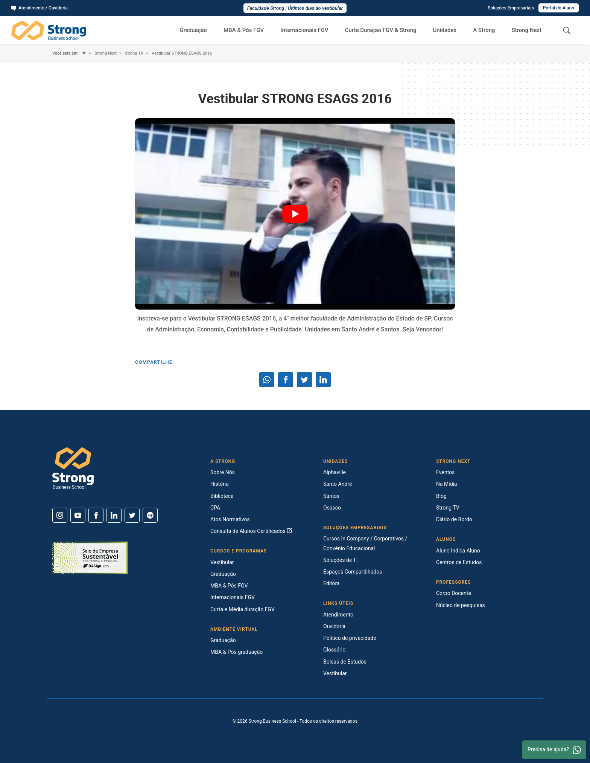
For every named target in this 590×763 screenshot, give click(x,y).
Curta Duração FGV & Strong (381, 30)
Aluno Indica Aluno (458, 551)
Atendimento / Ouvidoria (39, 8)
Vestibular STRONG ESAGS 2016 (181, 53)
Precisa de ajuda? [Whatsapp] (554, 750)
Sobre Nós (222, 472)
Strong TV (133, 53)
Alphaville (334, 472)
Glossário (334, 650)
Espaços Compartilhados (352, 572)
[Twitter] (132, 515)
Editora (331, 583)
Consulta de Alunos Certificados (251, 531)
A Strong (484, 30)
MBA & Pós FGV (244, 30)
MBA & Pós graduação (236, 652)
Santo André (337, 484)
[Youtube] (77, 515)
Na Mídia (446, 484)
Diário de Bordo (454, 519)
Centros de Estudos (459, 562)
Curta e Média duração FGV (242, 609)
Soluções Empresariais (511, 8)
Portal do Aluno (558, 8)
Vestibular (222, 562)
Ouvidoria (334, 626)
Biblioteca (222, 496)
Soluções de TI (340, 560)
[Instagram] (59, 515)
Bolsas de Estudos (344, 662)
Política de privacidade (349, 638)
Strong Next (527, 30)
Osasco (332, 508)
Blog (441, 496)
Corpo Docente (453, 593)
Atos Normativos (230, 519)
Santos (331, 496)
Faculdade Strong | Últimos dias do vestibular (295, 8)
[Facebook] (95, 515)
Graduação (193, 30)
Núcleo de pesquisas (460, 605)
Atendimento (338, 615)
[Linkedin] (114, 515)
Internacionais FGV (304, 30)
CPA (215, 508)
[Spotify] (150, 515)
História (219, 484)
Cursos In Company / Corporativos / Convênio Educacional (365, 543)
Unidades (445, 30)
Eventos (445, 472)
